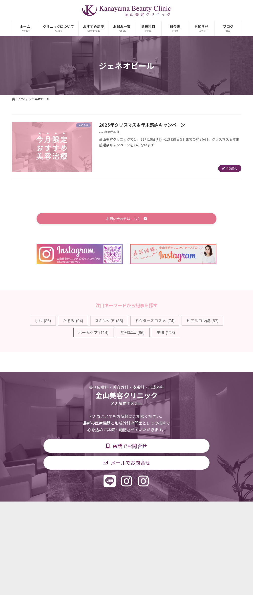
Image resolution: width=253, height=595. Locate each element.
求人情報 (165, 508)
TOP (45, 508)
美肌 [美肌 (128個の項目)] (165, 333)
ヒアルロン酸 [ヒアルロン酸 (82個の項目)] (202, 321)
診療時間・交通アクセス (105, 508)
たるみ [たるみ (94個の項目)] (73, 321)
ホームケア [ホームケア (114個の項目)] (93, 333)
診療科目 (68, 508)
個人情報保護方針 (197, 508)
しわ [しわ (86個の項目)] (43, 321)
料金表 (141, 508)
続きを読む (229, 168)
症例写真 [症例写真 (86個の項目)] (132, 333)
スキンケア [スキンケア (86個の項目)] (109, 321)
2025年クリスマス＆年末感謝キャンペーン (142, 124)
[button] (126, 219)
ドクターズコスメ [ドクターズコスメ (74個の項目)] (155, 321)
